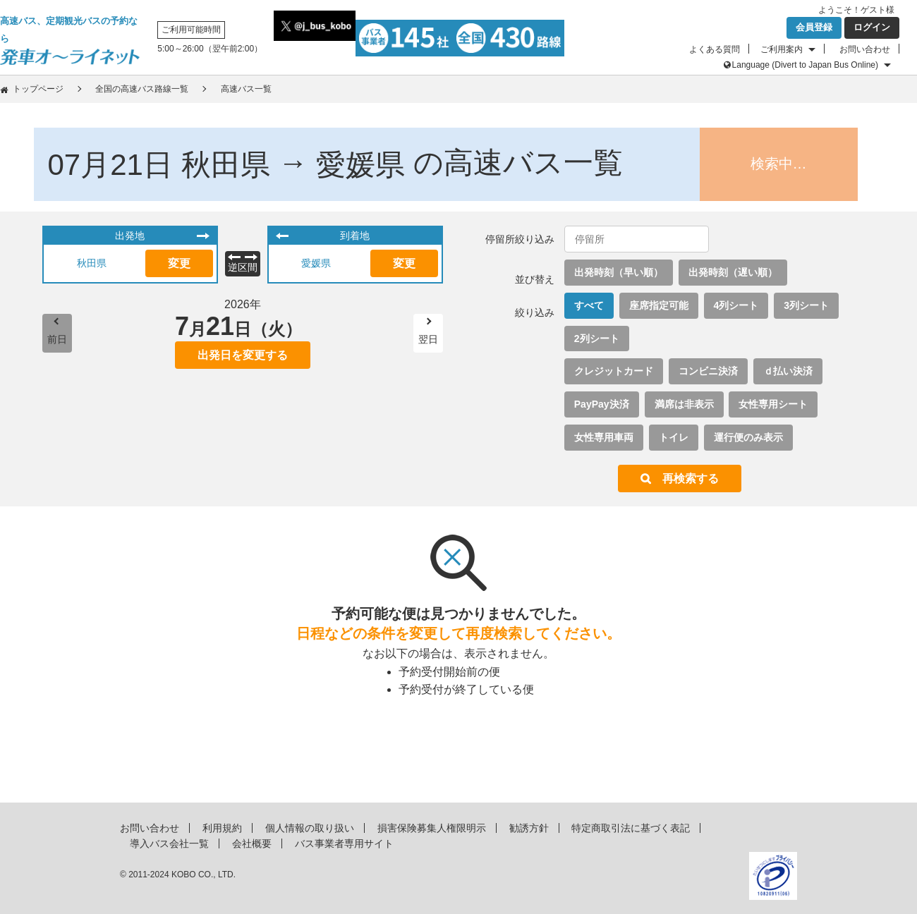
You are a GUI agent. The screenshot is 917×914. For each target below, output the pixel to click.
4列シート (736, 305)
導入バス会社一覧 (169, 843)
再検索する (690, 479)
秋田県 (92, 263)
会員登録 (814, 27)
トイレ (673, 437)
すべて (589, 305)
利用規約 (222, 828)
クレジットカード (613, 371)
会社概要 (252, 843)
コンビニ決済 (708, 371)
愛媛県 (316, 263)
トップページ (38, 89)
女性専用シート (773, 404)
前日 (57, 339)
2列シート (596, 338)
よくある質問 (714, 49)
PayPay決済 (601, 404)
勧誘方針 (529, 828)
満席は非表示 (684, 404)
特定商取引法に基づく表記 (630, 828)
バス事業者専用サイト (344, 843)
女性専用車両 (603, 437)
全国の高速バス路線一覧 (141, 89)
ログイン (872, 27)
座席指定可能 (658, 305)
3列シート (806, 305)
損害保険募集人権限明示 (431, 828)
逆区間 (242, 267)
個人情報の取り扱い (309, 828)
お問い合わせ (864, 49)
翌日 (428, 339)
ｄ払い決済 (788, 371)
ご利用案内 (781, 49)
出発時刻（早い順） (618, 272)
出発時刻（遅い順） (732, 272)
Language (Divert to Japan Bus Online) (805, 65)
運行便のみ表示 (748, 437)
